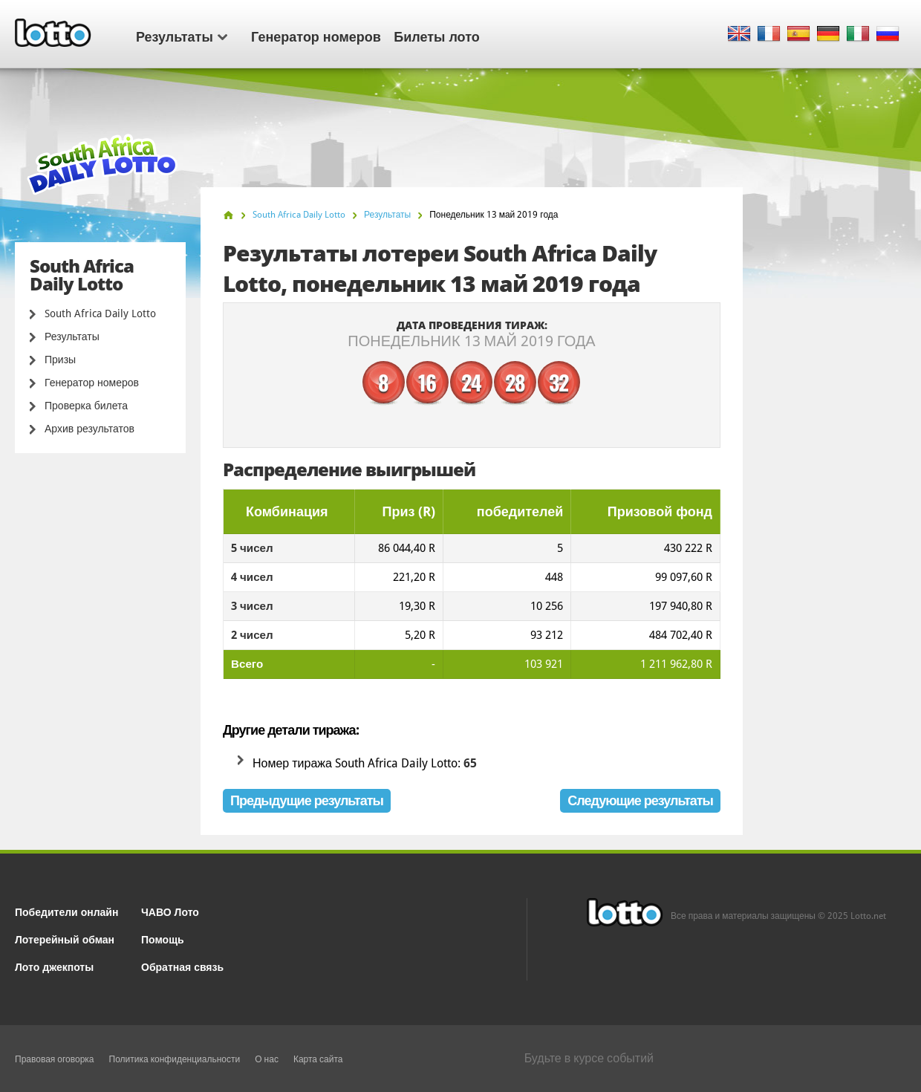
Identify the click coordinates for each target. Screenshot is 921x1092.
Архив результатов (89, 429)
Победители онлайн (66, 911)
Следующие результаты (640, 800)
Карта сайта (318, 1059)
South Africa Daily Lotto (100, 313)
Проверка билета (86, 406)
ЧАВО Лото (170, 911)
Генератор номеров (316, 35)
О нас (267, 1059)
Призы (60, 359)
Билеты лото (436, 35)
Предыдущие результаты (306, 800)
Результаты (181, 35)
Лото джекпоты (54, 966)
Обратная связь (182, 966)
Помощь (162, 938)
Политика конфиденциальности (175, 1059)
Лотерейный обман (64, 938)
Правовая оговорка (54, 1059)
